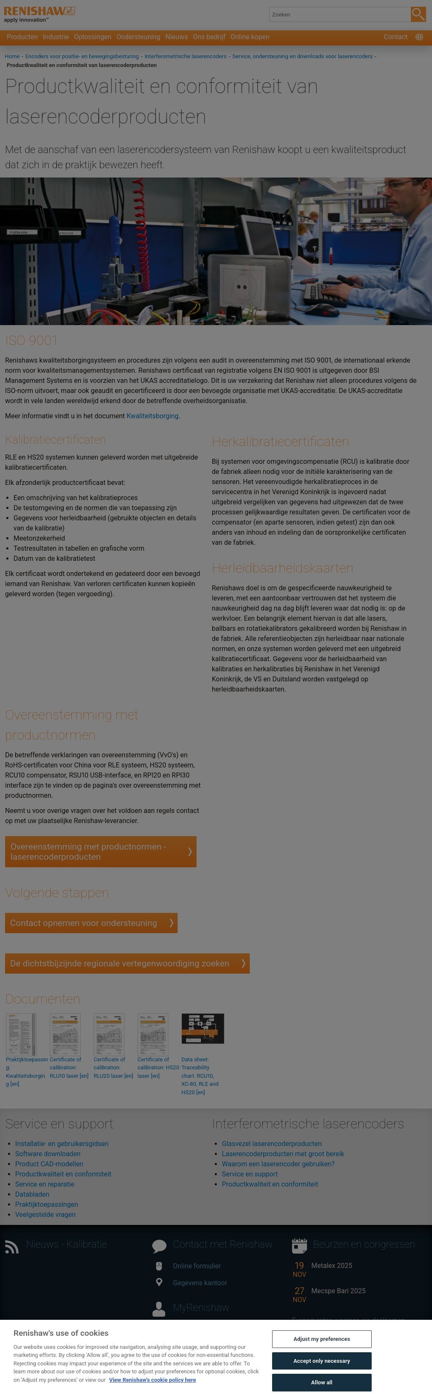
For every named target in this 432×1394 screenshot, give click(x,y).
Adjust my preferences (322, 1348)
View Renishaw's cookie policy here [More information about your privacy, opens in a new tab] (152, 1389)
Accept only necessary (322, 1370)
